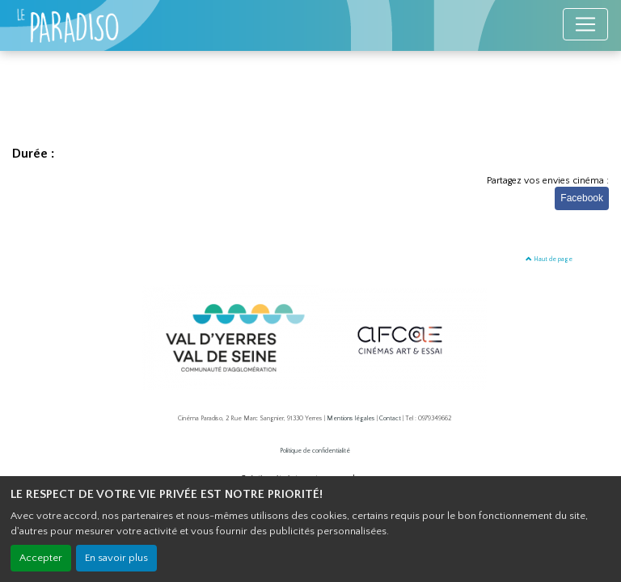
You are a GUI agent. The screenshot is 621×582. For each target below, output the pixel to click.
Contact (390, 418)
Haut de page (549, 259)
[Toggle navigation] (585, 24)
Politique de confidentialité (315, 450)
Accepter (40, 557)
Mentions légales (351, 418)
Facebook (581, 198)
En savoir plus (116, 557)
